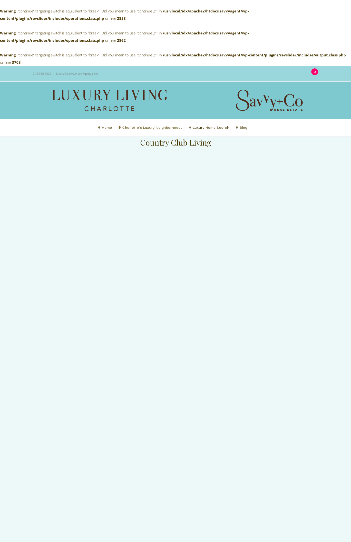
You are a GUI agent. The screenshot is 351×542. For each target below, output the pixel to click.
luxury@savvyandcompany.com (77, 74)
